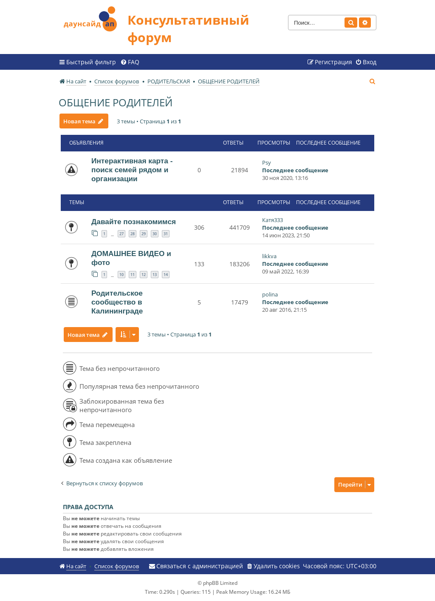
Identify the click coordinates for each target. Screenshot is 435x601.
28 (132, 233)
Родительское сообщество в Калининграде (117, 302)
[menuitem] (129, 62)
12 (143, 274)
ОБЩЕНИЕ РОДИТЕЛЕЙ (115, 102)
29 (143, 233)
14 (166, 274)
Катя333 (272, 220)
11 (132, 274)
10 (121, 274)
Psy (266, 162)
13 (155, 274)
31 (166, 233)
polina (270, 294)
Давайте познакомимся (133, 221)
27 (121, 233)
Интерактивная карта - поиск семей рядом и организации (131, 170)
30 (155, 233)
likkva (269, 256)
